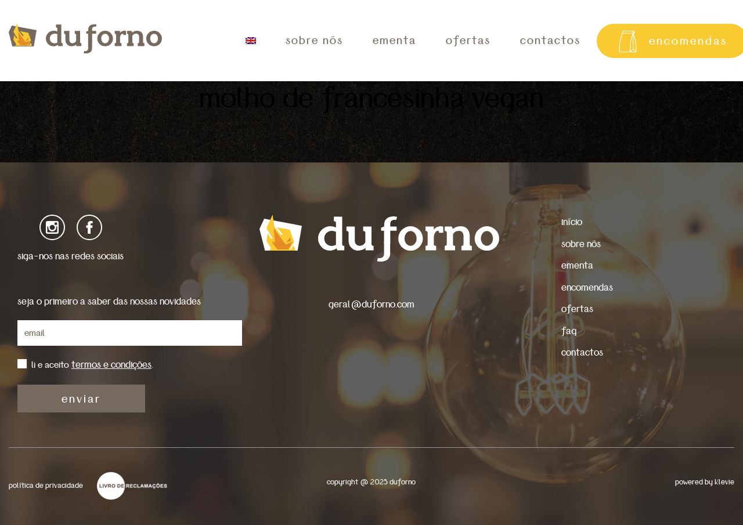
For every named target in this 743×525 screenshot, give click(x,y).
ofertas (468, 40)
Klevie (724, 482)
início (571, 222)
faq (568, 331)
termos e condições (111, 365)
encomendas (587, 287)
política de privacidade (46, 486)
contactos (550, 40)
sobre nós (314, 40)
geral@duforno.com (371, 304)
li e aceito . (92, 365)
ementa (394, 40)
